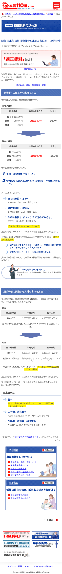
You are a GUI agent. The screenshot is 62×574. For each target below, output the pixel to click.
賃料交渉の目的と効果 (20, 475)
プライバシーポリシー (43, 566)
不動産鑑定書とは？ (19, 465)
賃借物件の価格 (23, 85)
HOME (8, 14)
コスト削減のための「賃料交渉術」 (29, 14)
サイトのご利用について (19, 566)
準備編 (50, 14)
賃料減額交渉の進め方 (20, 498)
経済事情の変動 (39, 85)
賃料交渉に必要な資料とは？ (23, 462)
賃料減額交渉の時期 (19, 495)
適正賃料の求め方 (18, 468)
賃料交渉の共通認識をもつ (26, 437)
